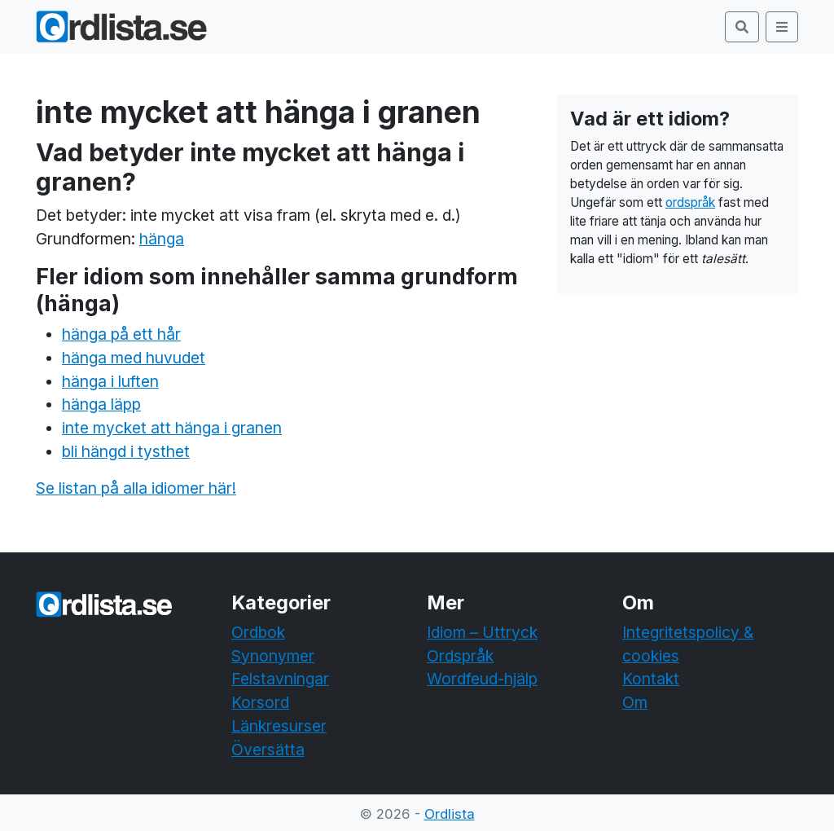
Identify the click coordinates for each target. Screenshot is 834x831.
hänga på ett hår (121, 334)
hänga (161, 238)
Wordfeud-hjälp (482, 678)
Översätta (268, 749)
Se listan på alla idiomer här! (136, 488)
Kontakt (650, 678)
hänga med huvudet (133, 357)
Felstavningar (280, 678)
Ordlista (449, 814)
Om (634, 702)
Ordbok (258, 632)
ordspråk (690, 202)
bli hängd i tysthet (126, 451)
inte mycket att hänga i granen (172, 427)
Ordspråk (460, 656)
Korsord (260, 702)
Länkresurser (279, 726)
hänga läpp (101, 404)
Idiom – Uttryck (482, 632)
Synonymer (272, 656)
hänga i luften (110, 381)
